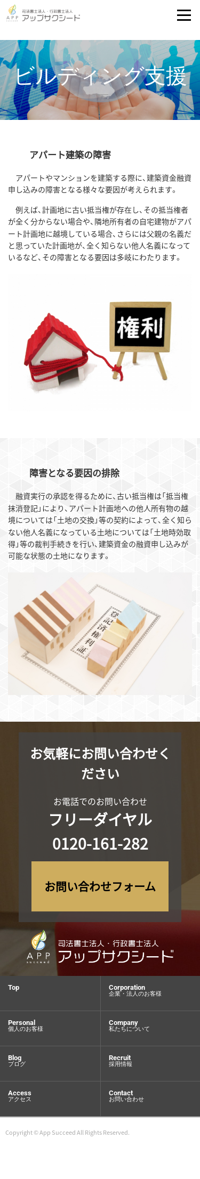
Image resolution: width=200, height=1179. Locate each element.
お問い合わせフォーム (100, 886)
